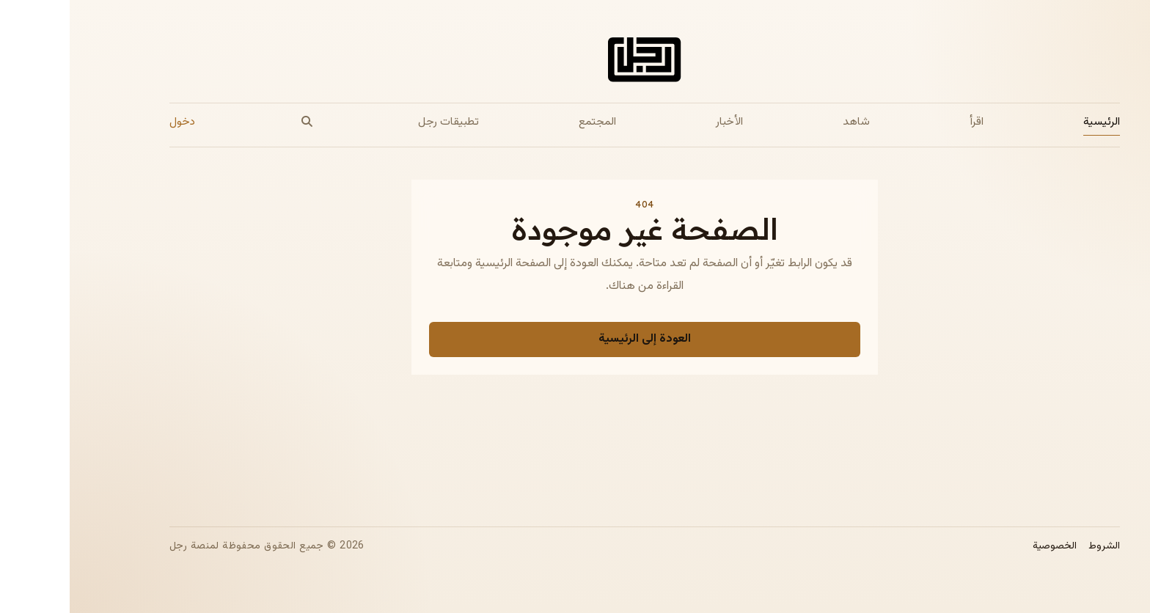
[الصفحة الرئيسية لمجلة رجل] (574, 62)
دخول (112, 122)
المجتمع (527, 122)
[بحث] (237, 122)
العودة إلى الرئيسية (575, 339)
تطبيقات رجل (378, 122)
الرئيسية (1032, 122)
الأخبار (659, 122)
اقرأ (907, 122)
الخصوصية (985, 546)
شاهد (786, 122)
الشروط (1034, 546)
